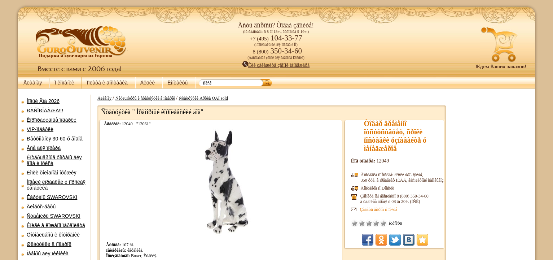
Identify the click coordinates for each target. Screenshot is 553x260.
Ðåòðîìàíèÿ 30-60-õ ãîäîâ (55, 139)
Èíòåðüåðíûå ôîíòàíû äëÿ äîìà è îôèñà (54, 160)
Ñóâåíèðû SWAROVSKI (53, 216)
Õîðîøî (378, 223)
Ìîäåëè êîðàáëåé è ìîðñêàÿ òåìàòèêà (56, 185)
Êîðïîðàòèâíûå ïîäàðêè (51, 120)
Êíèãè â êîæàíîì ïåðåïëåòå (56, 225)
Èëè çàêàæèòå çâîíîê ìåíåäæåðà (276, 65)
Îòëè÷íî (386, 223)
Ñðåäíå (371, 223)
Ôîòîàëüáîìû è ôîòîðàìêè (53, 235)
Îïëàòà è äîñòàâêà (107, 83)
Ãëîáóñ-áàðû (41, 206)
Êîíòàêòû (177, 83)
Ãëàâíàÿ (32, 83)
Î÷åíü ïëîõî (357, 223)
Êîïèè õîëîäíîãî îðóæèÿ (51, 173)
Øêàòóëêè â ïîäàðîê (49, 244)
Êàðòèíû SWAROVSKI (52, 197)
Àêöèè (147, 83)
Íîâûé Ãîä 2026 (43, 101)
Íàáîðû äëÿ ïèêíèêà (48, 253)
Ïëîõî (364, 223)
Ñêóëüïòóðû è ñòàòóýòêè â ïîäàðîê (141, 98)
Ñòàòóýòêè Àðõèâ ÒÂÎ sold (199, 98)
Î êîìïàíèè (64, 83)
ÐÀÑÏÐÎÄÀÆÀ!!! (45, 110)
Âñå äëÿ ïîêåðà (44, 148)
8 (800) (415, 196)
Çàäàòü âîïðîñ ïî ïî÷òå (381, 209)
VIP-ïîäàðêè (40, 129)
